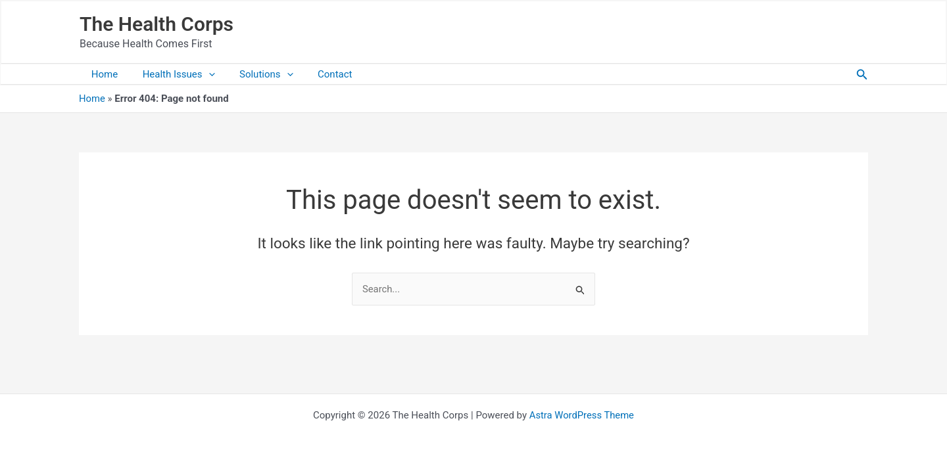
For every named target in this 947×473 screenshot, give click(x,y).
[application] (201, 74)
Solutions (254, 74)
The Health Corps (156, 23)
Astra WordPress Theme (582, 415)
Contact (318, 74)
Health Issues (171, 74)
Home (102, 74)
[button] (862, 74)
